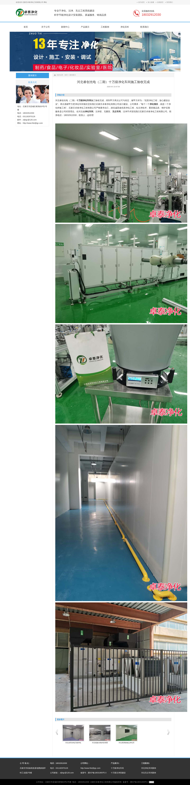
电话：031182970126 (59, 768)
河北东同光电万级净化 (73, 743)
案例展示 (73, 75)
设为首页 (141, 2)
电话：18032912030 (58, 763)
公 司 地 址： (25, 763)
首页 (66, 75)
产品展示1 (115, 763)
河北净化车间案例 (148, 768)
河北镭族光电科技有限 (100, 743)
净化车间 (79, 104)
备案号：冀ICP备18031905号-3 (93, 773)
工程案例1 (145, 763)
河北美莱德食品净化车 (126, 743)
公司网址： (85, 763)
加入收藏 (151, 2)
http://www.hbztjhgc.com (90, 768)
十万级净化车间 (117, 768)
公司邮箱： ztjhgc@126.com (62, 773)
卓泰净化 (150, 111)
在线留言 (160, 2)
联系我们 (170, 2)
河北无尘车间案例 (148, 773)
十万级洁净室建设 (118, 773)
